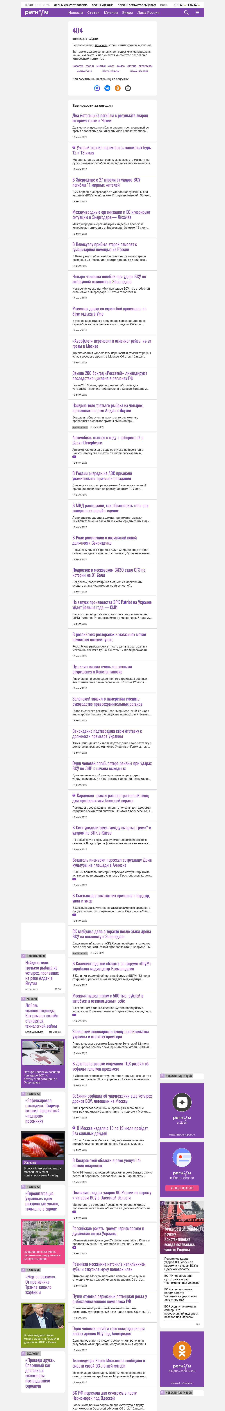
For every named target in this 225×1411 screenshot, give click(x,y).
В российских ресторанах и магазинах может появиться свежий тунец (42, 1172)
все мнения (55, 1032)
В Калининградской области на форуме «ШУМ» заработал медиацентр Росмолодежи (112, 1225)
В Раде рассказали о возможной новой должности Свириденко (104, 669)
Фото (111, 66)
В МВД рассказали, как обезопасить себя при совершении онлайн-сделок (110, 637)
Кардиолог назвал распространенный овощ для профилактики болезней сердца (110, 1024)
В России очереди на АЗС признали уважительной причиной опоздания (102, 573)
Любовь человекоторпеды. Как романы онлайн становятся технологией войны (41, 1015)
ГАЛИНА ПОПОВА (34, 1032)
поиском (101, 45)
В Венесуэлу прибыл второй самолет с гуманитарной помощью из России (104, 279)
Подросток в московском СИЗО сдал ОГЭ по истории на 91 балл (108, 702)
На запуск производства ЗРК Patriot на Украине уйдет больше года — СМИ (112, 766)
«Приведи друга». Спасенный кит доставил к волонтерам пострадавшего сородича (40, 1372)
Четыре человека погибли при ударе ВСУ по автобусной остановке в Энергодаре (42, 1077)
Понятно (189, 1398)
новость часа (36, 956)
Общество (30, 1162)
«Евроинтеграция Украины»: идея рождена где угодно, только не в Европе (42, 1200)
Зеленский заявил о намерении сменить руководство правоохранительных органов (107, 895)
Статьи (93, 12)
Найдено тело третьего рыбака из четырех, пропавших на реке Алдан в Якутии (42, 973)
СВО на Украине (102, 5)
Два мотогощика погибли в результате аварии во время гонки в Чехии (110, 118)
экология (33, 1353)
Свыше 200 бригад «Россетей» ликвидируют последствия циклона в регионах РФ (109, 440)
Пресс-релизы (110, 71)
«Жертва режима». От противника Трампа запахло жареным (40, 1284)
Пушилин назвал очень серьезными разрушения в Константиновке (42, 1255)
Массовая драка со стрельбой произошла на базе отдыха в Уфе (109, 376)
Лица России (148, 12)
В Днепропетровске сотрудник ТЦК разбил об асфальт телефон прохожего (110, 1358)
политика (33, 1094)
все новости (31, 989)
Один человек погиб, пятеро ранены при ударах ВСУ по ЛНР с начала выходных (112, 960)
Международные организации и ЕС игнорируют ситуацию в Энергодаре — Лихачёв (111, 247)
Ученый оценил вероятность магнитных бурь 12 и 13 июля (111, 150)
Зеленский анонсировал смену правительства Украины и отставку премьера (110, 1325)
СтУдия (131, 66)
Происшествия (139, 71)
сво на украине (176, 1203)
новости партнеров (179, 1076)
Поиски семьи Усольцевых (137, 5)
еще (198, 1324)
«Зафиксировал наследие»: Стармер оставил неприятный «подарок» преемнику (42, 1110)
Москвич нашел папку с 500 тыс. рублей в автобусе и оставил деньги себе (107, 1290)
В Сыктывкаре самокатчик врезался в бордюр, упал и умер (111, 1157)
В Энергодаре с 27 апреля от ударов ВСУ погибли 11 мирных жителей (106, 182)
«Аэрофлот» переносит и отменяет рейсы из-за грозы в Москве (111, 408)
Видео (127, 12)
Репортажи (145, 66)
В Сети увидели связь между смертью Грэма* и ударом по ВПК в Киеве (41, 1338)
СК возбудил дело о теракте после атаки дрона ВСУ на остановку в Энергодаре (111, 1193)
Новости (75, 12)
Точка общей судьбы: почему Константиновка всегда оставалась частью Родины (182, 1239)
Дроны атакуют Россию (71, 5)
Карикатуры (84, 71)
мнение (32, 999)
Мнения (111, 12)
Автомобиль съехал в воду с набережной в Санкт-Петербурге (107, 537)
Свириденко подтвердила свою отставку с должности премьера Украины (107, 928)
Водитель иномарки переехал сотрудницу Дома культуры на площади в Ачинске (112, 1089)
